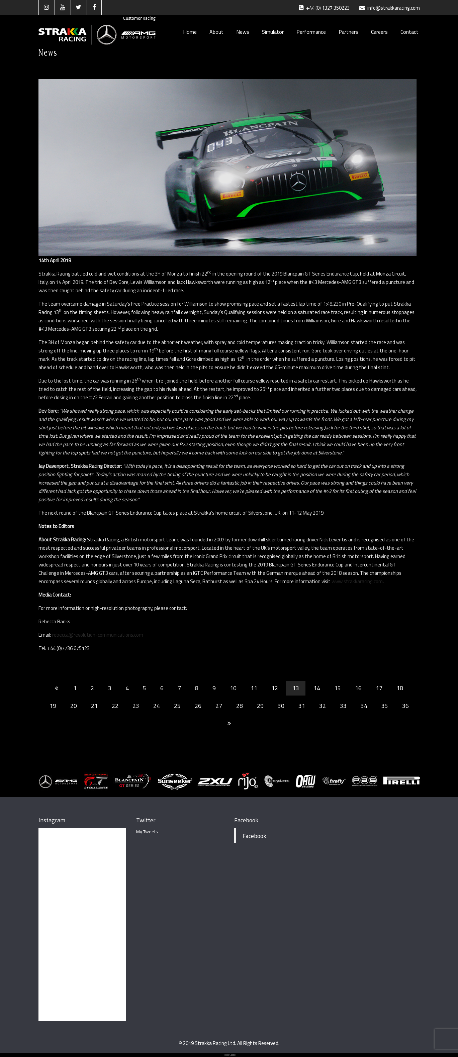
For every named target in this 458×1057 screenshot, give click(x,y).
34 (364, 705)
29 (260, 705)
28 (239, 705)
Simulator (273, 32)
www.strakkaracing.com (357, 581)
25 (177, 705)
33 (343, 705)
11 (254, 688)
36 (405, 705)
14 (316, 688)
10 (233, 688)
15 (337, 688)
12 (274, 688)
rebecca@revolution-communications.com (97, 635)
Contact (409, 32)
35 (384, 705)
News (242, 32)
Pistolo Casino (229, 1055)
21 (94, 705)
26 (198, 705)
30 (281, 705)
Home (190, 32)
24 (156, 705)
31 (301, 705)
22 (115, 705)
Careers (379, 32)
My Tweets (147, 831)
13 (295, 688)
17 (379, 688)
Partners (348, 32)
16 (358, 688)
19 (53, 705)
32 (322, 705)
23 (135, 705)
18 (399, 688)
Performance (311, 32)
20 (73, 705)
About (216, 32)
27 (218, 705)
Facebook (246, 820)
